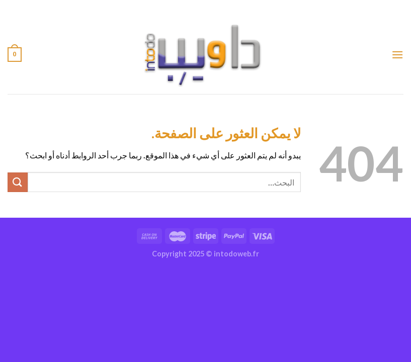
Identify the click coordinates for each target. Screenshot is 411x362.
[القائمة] (397, 54)
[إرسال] (18, 182)
